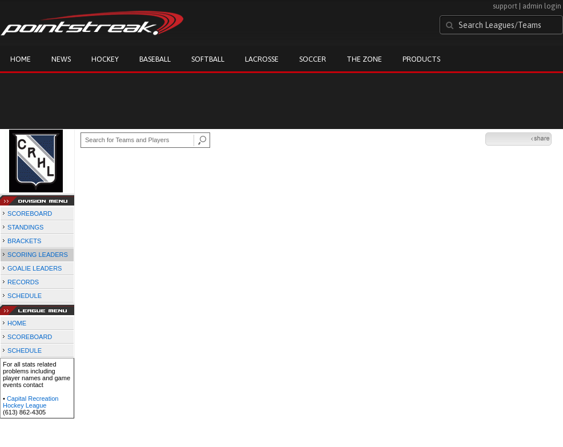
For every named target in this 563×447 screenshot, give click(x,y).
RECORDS (23, 282)
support (505, 6)
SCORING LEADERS (37, 254)
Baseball (155, 59)
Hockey (105, 59)
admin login (541, 6)
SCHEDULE (24, 295)
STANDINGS (25, 227)
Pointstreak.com (92, 24)
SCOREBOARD (29, 213)
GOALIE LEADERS (34, 268)
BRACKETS (24, 240)
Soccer (312, 59)
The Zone (364, 59)
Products (421, 59)
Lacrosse (262, 59)
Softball (207, 59)
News (61, 59)
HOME (16, 323)
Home (20, 59)
